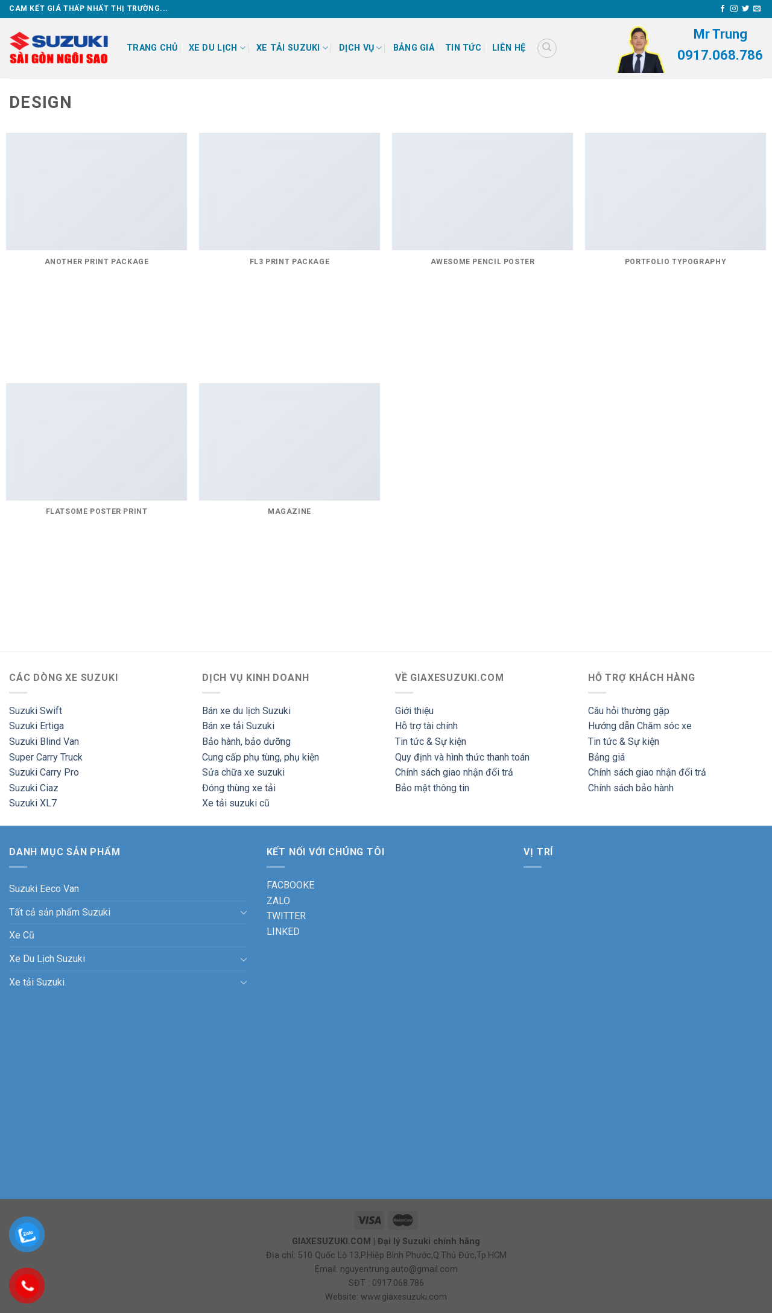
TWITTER (286, 916)
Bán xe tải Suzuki (238, 726)
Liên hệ (508, 48)
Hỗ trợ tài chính (426, 726)
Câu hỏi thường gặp (628, 711)
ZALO (278, 900)
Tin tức (463, 48)
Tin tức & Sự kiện (430, 741)
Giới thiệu (414, 711)
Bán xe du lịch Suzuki (246, 711)
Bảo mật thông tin (432, 788)
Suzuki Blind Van (44, 741)
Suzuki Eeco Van (44, 888)
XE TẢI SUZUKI (292, 48)
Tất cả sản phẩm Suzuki (59, 912)
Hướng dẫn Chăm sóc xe (640, 726)
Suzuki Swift (35, 711)
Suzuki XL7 (33, 803)
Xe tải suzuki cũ (236, 803)
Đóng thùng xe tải (239, 788)
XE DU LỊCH (217, 48)
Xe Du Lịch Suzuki (47, 958)
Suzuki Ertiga (36, 726)
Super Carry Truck (46, 757)
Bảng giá (413, 48)
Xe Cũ (21, 935)
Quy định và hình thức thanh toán (462, 757)
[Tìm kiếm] (547, 48)
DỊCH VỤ (360, 48)
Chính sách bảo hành (631, 788)
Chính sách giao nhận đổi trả (454, 772)
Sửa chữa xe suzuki (243, 772)
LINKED (283, 931)
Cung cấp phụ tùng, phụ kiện (260, 757)
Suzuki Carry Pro (44, 772)
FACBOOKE (290, 885)
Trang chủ (152, 48)
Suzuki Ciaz (34, 788)
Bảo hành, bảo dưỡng (246, 741)
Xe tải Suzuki (37, 982)
